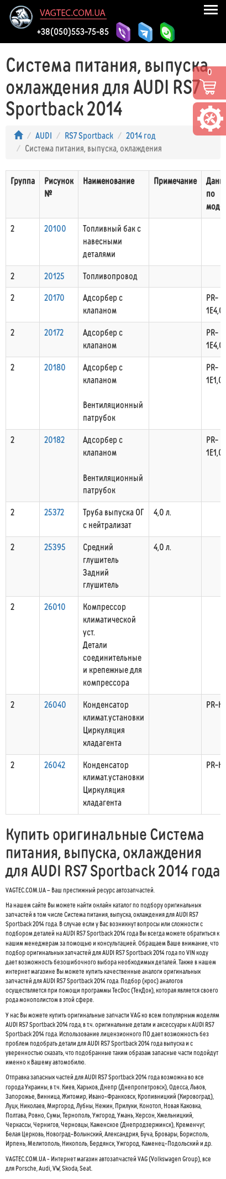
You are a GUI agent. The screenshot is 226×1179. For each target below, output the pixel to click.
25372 (54, 512)
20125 (54, 276)
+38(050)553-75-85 (73, 31)
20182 (54, 440)
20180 (55, 367)
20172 (54, 332)
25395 (55, 547)
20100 (55, 228)
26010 (55, 607)
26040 (55, 705)
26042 (54, 765)
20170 (54, 298)
